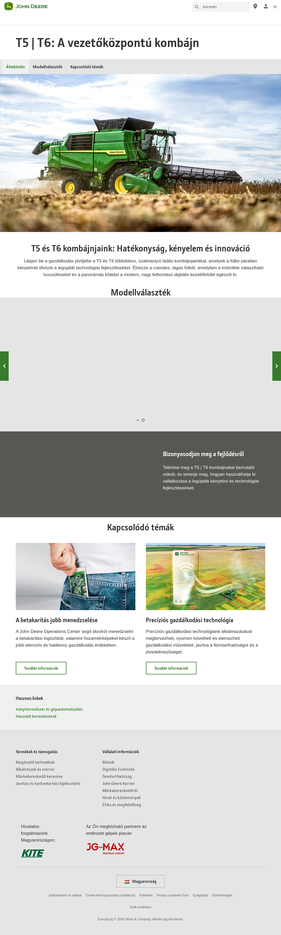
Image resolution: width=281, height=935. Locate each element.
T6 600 (173, 349)
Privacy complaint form (173, 895)
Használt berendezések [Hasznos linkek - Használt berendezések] (36, 716)
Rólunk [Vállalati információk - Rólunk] (108, 762)
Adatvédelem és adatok (65, 895)
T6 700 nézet (107, 403)
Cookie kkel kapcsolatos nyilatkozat (110, 895)
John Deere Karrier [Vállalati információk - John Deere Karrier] (118, 783)
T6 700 (108, 349)
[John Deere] (29, 6)
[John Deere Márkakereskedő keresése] (255, 6)
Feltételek (146, 895)
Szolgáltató (200, 895)
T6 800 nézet (42, 403)
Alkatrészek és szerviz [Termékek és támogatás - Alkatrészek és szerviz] (35, 769)
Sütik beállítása (140, 907)
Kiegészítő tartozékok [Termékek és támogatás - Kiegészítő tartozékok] (35, 762)
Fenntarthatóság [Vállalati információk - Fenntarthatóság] (117, 776)
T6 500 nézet (237, 403)
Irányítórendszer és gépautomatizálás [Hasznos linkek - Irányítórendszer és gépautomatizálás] (49, 709)
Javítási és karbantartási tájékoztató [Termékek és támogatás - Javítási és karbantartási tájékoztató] (48, 783)
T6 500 (238, 349)
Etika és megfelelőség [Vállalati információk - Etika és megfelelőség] (121, 804)
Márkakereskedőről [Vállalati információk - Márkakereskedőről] (119, 790)
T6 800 (43, 349)
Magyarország (140, 881)
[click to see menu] (275, 6)
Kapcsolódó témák (86, 66)
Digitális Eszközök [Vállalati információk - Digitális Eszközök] (118, 769)
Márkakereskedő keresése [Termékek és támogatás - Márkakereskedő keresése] (39, 776)
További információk (45, 669)
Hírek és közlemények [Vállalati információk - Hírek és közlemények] (121, 797)
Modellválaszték (47, 66)
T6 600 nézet (172, 403)
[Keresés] (221, 7)
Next (276, 366)
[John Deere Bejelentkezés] (266, 6)
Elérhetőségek (222, 895)
